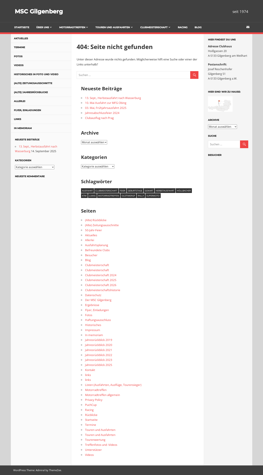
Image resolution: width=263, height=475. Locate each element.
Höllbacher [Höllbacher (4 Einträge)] (184, 190)
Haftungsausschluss (98, 320)
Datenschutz (93, 295)
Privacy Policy (93, 400)
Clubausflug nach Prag (99, 118)
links (88, 375)
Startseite (21, 27)
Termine (90, 425)
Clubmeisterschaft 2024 (100, 275)
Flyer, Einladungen (97, 310)
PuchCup (91, 405)
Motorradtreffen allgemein (102, 395)
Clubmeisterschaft (154, 27)
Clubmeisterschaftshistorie (102, 290)
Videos (89, 455)
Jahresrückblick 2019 (98, 340)
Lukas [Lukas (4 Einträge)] (92, 195)
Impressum (92, 330)
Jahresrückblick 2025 (98, 365)
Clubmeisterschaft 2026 (100, 285)
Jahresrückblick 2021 (98, 350)
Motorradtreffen (72, 27)
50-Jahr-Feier (93, 230)
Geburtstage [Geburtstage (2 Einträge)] (135, 190)
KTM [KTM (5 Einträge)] (84, 195)
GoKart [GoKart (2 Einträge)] (149, 190)
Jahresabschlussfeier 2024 (102, 113)
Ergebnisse (92, 305)
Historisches (93, 325)
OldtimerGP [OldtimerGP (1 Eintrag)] (128, 195)
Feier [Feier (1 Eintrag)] (122, 190)
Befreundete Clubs (97, 250)
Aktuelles (91, 235)
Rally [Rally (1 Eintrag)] (141, 195)
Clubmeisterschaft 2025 (100, 280)
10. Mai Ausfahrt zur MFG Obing (105, 103)
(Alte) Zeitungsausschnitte (102, 225)
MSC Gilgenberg (43, 11)
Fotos (88, 315)
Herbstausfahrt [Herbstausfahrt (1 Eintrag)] (165, 190)
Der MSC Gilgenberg (98, 300)
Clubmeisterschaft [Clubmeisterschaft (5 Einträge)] (106, 190)
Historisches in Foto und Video (36, 74)
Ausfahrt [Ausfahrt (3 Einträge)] (87, 190)
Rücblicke (91, 415)
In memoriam (94, 335)
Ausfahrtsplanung (96, 245)
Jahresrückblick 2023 (98, 360)
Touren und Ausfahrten (112, 27)
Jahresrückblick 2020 (98, 345)
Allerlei (89, 240)
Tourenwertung (95, 440)
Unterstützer (93, 450)
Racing (183, 27)
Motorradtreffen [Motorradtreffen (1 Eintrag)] (108, 195)
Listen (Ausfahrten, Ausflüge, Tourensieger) (113, 385)
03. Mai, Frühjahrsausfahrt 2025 (105, 108)
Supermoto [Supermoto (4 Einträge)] (153, 195)
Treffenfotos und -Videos (101, 445)
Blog (198, 27)
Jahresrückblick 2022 (98, 355)
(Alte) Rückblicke (96, 220)
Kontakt (90, 370)
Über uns (42, 27)
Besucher (91, 255)
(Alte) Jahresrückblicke (31, 92)
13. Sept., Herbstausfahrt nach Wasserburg (113, 98)
